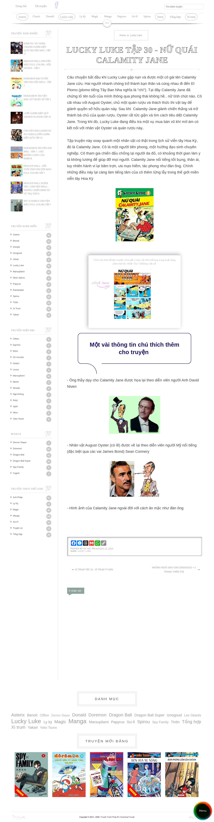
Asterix (22, 16)
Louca (16, 369)
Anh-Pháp (18, 497)
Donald (50, 16)
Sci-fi (135, 16)
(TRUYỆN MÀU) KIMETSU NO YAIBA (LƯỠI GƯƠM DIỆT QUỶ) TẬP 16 (37, 134)
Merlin (16, 382)
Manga (107, 16)
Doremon (17, 448)
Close (107, 23)
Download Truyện (127, 817)
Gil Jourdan (18, 357)
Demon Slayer (20, 442)
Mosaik (16, 388)
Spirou (147, 16)
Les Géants (192, 715)
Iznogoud (17, 253)
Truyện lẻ (17, 528)
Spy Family (18, 467)
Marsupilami (19, 271)
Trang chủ (21, 6)
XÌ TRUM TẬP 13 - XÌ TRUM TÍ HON (94, 569)
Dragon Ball (18, 454)
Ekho (15, 351)
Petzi (15, 400)
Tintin (160, 16)
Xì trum (191, 16)
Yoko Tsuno (18, 418)
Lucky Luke (66, 16)
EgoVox (16, 345)
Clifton (16, 338)
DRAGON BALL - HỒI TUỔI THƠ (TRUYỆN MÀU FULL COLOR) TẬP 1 (38, 169)
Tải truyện (40, 6)
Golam (16, 363)
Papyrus (121, 16)
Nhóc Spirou (19, 277)
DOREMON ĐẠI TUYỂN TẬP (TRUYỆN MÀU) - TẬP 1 (37, 82)
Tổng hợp (175, 16)
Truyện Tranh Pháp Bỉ (110, 817)
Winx (15, 412)
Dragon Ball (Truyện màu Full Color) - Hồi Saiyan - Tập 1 (37, 64)
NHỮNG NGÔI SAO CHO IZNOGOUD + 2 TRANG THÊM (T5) (174, 569)
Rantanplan (18, 290)
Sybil (15, 406)
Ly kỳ (83, 16)
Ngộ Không (18, 394)
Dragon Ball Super (22, 461)
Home (123, 35)
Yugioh (16, 473)
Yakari (16, 314)
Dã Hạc (87, 549)
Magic (95, 16)
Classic (36, 16)
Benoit (16, 241)
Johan (16, 259)
